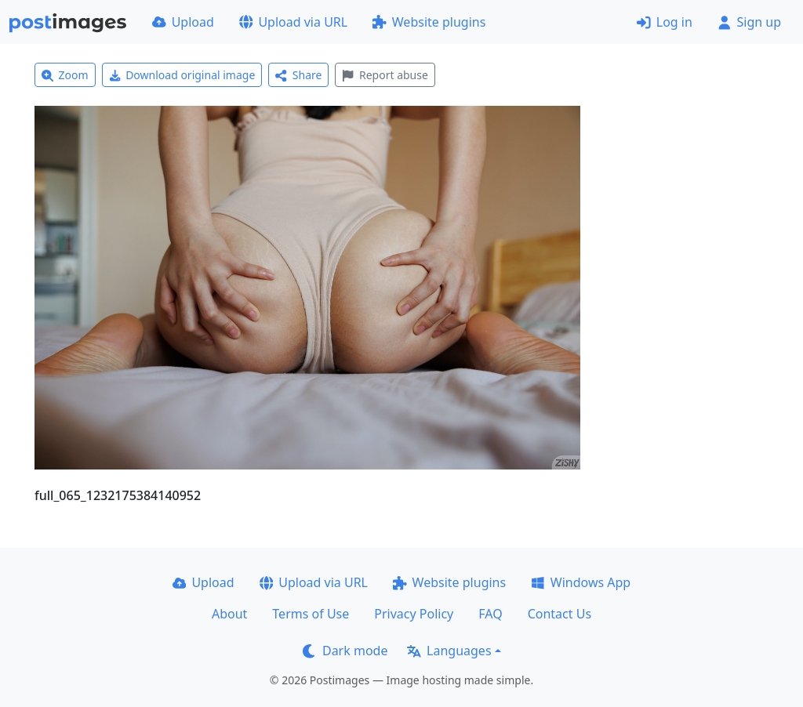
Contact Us (559, 613)
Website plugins (428, 22)
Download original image (182, 74)
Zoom (65, 74)
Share (298, 74)
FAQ (490, 613)
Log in (664, 22)
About (229, 613)
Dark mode (345, 650)
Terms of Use (310, 613)
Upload (183, 22)
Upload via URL (293, 22)
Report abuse (384, 74)
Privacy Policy (413, 613)
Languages (449, 650)
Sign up (749, 22)
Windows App (580, 582)
